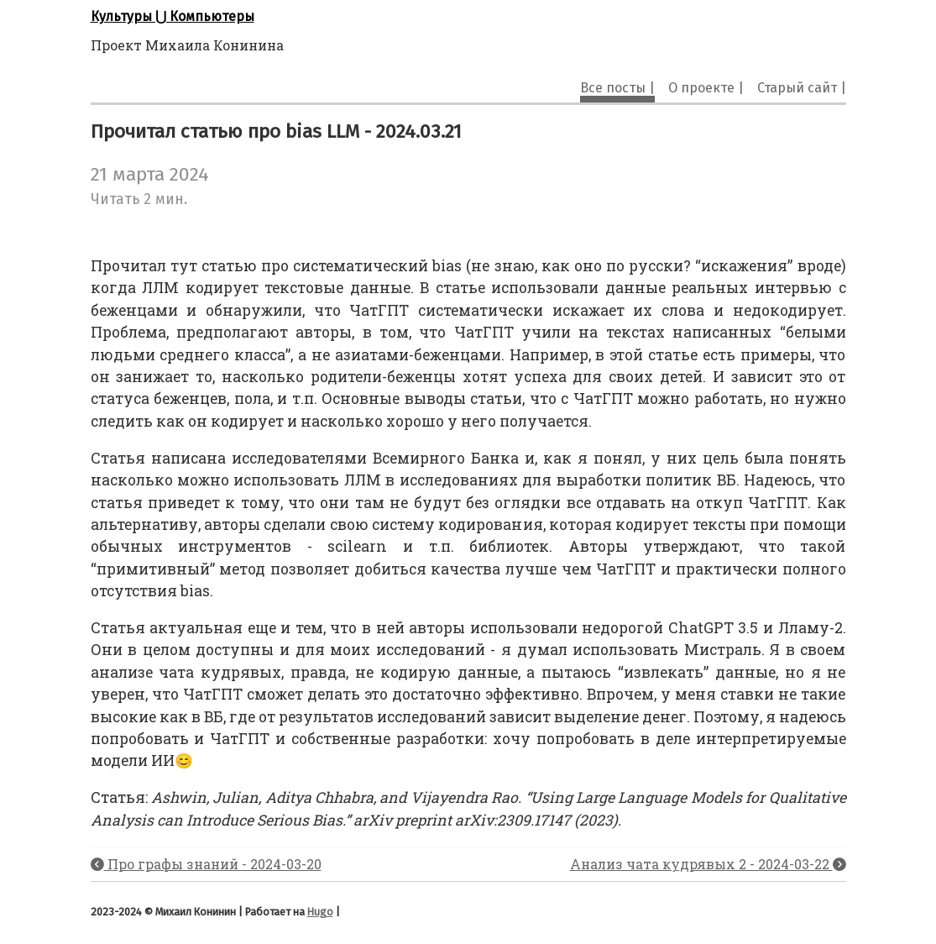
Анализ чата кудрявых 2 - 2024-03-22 (708, 864)
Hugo (320, 911)
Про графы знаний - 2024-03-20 (206, 864)
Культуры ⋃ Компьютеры (172, 16)
